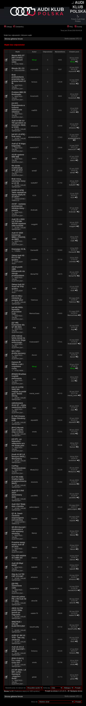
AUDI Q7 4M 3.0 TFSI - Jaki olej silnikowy (18, 637)
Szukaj (78, 27)
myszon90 (34, 69)
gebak (34, 677)
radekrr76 (34, 613)
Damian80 (34, 250)
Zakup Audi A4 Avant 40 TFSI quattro (18, 286)
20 (68, 691)
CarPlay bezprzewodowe (19, 467)
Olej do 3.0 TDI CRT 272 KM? (18, 575)
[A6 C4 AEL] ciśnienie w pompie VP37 (17, 298)
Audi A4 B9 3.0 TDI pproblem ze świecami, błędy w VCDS (19, 124)
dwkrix (34, 158)
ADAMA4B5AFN (34, 137)
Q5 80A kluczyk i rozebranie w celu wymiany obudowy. (19, 530)
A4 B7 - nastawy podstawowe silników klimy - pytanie (19, 207)
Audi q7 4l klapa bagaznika (19, 145)
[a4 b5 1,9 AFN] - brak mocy (19, 135)
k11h (34, 195)
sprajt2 (34, 171)
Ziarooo (34, 558)
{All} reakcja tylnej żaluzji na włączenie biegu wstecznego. (19, 339)
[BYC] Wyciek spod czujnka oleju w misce (18, 430)
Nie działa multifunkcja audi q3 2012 (17, 168)
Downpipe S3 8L (19, 249)
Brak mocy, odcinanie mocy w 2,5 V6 (19, 181)
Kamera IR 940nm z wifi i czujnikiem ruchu (17, 365)
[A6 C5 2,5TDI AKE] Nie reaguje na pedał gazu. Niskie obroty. (19, 391)
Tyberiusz (34, 300)
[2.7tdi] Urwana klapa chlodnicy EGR (18, 418)
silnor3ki (34, 601)
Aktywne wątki (26, 35)
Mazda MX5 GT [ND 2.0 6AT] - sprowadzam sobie (18, 58)
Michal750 (34, 274)
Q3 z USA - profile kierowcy (19, 352)
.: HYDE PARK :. (19, 64)
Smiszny (34, 651)
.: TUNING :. (17, 251)
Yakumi (34, 547)
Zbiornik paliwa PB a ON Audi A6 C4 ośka (19, 599)
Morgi (34, 60)
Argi (34, 328)
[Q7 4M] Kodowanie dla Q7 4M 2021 (18, 325)
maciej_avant (34, 393)
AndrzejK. (34, 210)
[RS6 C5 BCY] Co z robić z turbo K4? (18, 660)
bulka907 (34, 183)
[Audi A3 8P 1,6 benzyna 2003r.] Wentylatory (18, 456)
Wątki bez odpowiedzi (12, 35)
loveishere (34, 458)
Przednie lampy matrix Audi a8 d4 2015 (18, 544)
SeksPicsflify (34, 627)
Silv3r (34, 639)
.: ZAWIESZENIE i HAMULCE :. (19, 199)
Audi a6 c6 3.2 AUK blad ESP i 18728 (18, 649)
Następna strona (76, 691)
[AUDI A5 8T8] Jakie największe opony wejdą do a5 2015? (19, 193)
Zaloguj (8, 27)
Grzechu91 (34, 96)
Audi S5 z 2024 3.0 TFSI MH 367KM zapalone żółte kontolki (19, 222)
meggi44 (34, 224)
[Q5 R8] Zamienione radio (17, 586)
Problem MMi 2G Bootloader (19, 93)
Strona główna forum (14, 39)
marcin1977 (34, 147)
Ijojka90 (34, 567)
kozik (34, 288)
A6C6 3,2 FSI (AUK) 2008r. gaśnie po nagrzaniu (17, 611)
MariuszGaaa (34, 313)
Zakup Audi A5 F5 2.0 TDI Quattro (18, 257)
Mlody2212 (34, 470)
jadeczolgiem (34, 507)
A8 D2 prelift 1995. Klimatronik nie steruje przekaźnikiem (18, 271)
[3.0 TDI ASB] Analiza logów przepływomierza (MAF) (19, 480)
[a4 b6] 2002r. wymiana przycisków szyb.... (17, 310)
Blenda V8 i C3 (18, 68)
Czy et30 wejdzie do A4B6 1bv (19, 557)
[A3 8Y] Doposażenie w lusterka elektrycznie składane (18, 107)
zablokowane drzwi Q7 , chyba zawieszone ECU (19, 405)
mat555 (34, 110)
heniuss (34, 82)
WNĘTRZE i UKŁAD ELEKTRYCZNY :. (18, 625)
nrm (34, 379)
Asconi (34, 355)
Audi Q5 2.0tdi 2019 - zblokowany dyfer (18, 493)
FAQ (70, 27)
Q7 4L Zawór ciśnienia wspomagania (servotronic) (18, 516)
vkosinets (34, 482)
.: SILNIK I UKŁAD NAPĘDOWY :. (19, 130)
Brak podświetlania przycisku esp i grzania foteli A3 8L (19, 79)
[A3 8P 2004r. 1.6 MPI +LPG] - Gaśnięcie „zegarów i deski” (19, 674)
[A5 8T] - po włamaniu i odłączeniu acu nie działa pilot (18, 442)
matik (34, 239)
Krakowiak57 (34, 342)
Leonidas (34, 259)
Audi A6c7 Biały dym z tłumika (18, 505)
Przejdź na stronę (51, 691)
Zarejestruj (18, 27)
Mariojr (34, 533)
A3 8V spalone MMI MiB (18, 156)
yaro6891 (34, 496)
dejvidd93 (34, 420)
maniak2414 (34, 588)
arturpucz (34, 126)
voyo (34, 408)
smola (34, 432)
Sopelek (34, 518)
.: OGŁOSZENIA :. (19, 70)
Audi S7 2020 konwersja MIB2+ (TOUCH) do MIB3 (18, 236)
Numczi (34, 445)
